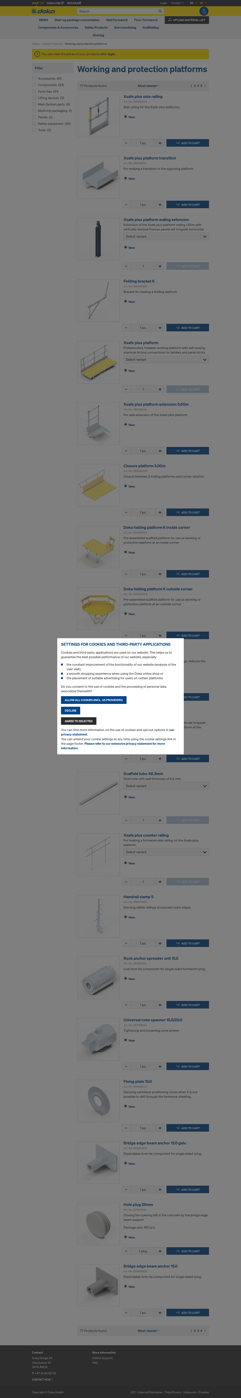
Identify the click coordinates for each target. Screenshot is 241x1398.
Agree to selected (79, 721)
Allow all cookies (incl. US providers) (94, 700)
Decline (70, 710)
